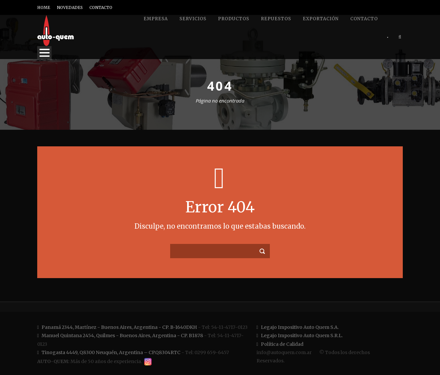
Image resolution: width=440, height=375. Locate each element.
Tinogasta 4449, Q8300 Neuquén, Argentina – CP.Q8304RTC (108, 352)
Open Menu (44, 52)
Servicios (192, 19)
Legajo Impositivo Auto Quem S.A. (298, 327)
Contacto (364, 19)
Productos (233, 19)
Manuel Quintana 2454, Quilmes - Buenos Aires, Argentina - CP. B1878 (120, 335)
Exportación (321, 19)
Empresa (156, 19)
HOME (43, 7)
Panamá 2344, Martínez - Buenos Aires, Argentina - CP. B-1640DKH (117, 327)
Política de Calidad (280, 344)
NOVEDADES (70, 7)
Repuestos (276, 19)
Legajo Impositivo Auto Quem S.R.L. (300, 335)
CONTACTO (100, 7)
